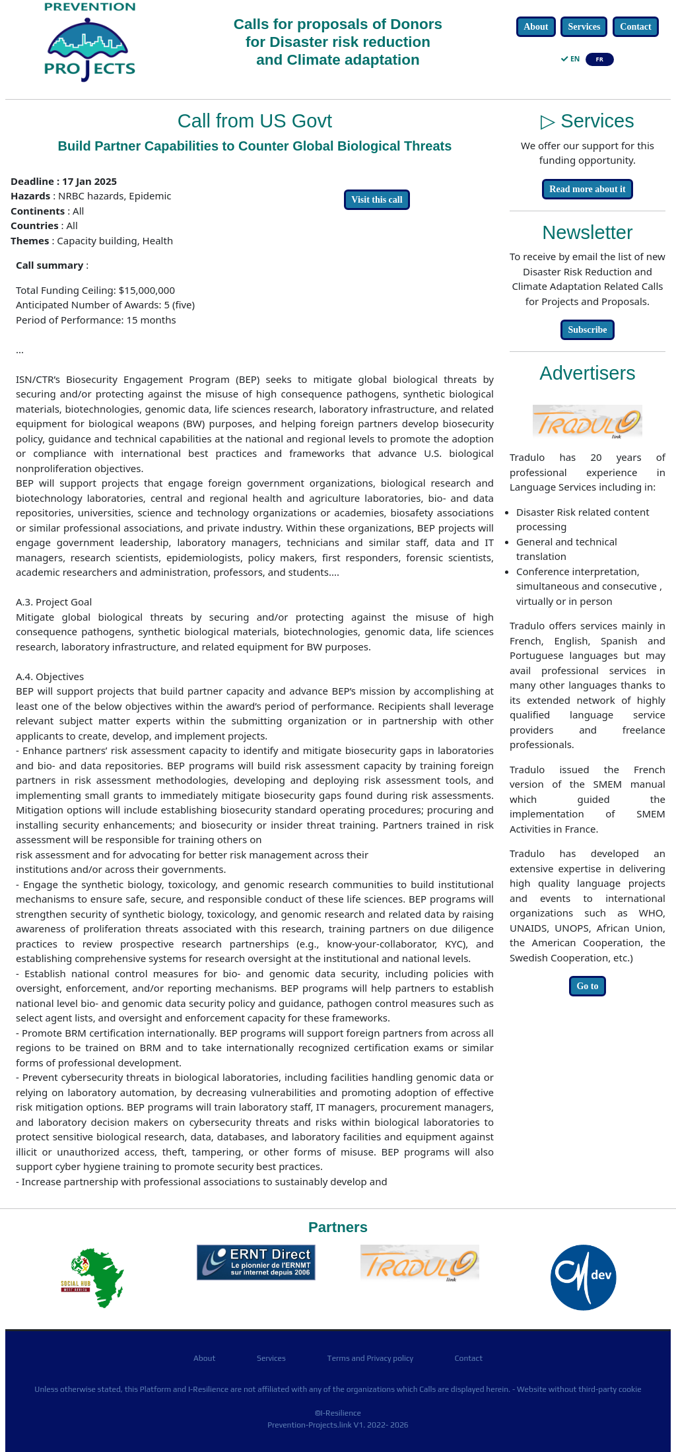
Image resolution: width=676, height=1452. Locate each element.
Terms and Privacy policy (370, 1358)
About (536, 27)
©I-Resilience (338, 1413)
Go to (587, 986)
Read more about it (587, 189)
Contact (635, 27)
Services (584, 27)
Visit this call (376, 200)
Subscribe (587, 330)
